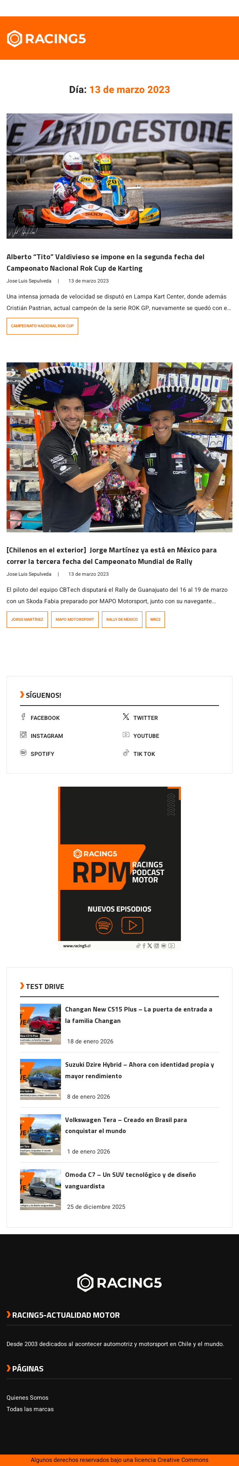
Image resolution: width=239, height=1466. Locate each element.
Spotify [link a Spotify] (37, 754)
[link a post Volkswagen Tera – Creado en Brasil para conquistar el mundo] (40, 1153)
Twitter (140, 718)
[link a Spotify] (220, 8)
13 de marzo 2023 (88, 281)
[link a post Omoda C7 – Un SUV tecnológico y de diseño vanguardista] (40, 1208)
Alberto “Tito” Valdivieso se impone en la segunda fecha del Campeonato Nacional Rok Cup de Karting (106, 262)
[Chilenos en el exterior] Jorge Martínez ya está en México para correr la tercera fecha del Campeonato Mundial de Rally (112, 555)
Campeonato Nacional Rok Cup (42, 326)
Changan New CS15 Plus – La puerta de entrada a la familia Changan (138, 1014)
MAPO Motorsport (75, 619)
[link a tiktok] (228, 8)
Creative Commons (183, 1460)
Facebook (40, 718)
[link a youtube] (212, 8)
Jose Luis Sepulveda (29, 281)
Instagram (41, 736)
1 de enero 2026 (88, 1151)
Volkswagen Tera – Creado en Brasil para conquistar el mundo (126, 1125)
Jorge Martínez (27, 619)
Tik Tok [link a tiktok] (139, 754)
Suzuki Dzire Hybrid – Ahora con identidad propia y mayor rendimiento (139, 1070)
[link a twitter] (196, 8)
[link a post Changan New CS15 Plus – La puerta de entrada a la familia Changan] (40, 1042)
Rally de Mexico (122, 619)
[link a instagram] (204, 8)
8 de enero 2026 (88, 1097)
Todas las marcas (30, 1409)
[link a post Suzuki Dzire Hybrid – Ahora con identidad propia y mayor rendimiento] (40, 1098)
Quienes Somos (27, 1398)
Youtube (141, 736)
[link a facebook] (187, 8)
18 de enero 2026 (90, 1041)
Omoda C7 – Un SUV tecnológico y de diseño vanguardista (130, 1180)
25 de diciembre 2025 (96, 1207)
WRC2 (155, 619)
